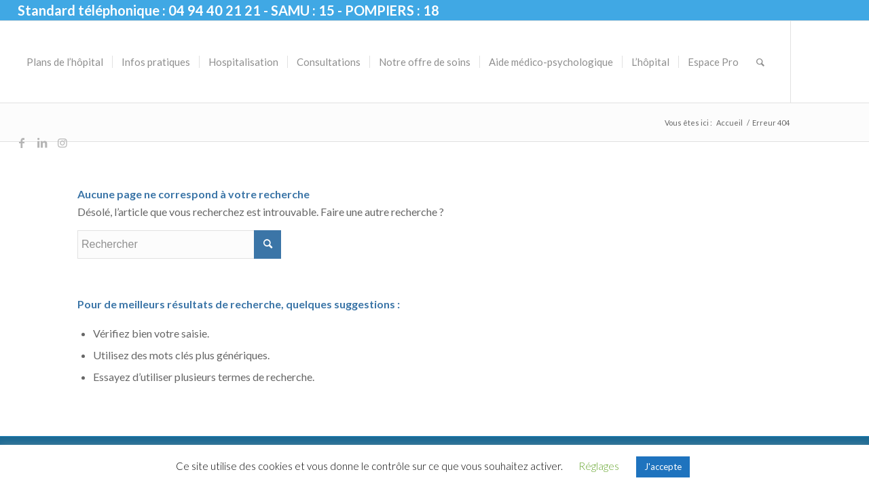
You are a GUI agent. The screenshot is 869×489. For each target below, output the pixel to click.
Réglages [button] (598, 466)
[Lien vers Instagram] (62, 142)
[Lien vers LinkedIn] (42, 142)
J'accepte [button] (663, 466)
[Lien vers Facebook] (22, 142)
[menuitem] (65, 62)
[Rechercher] (760, 62)
